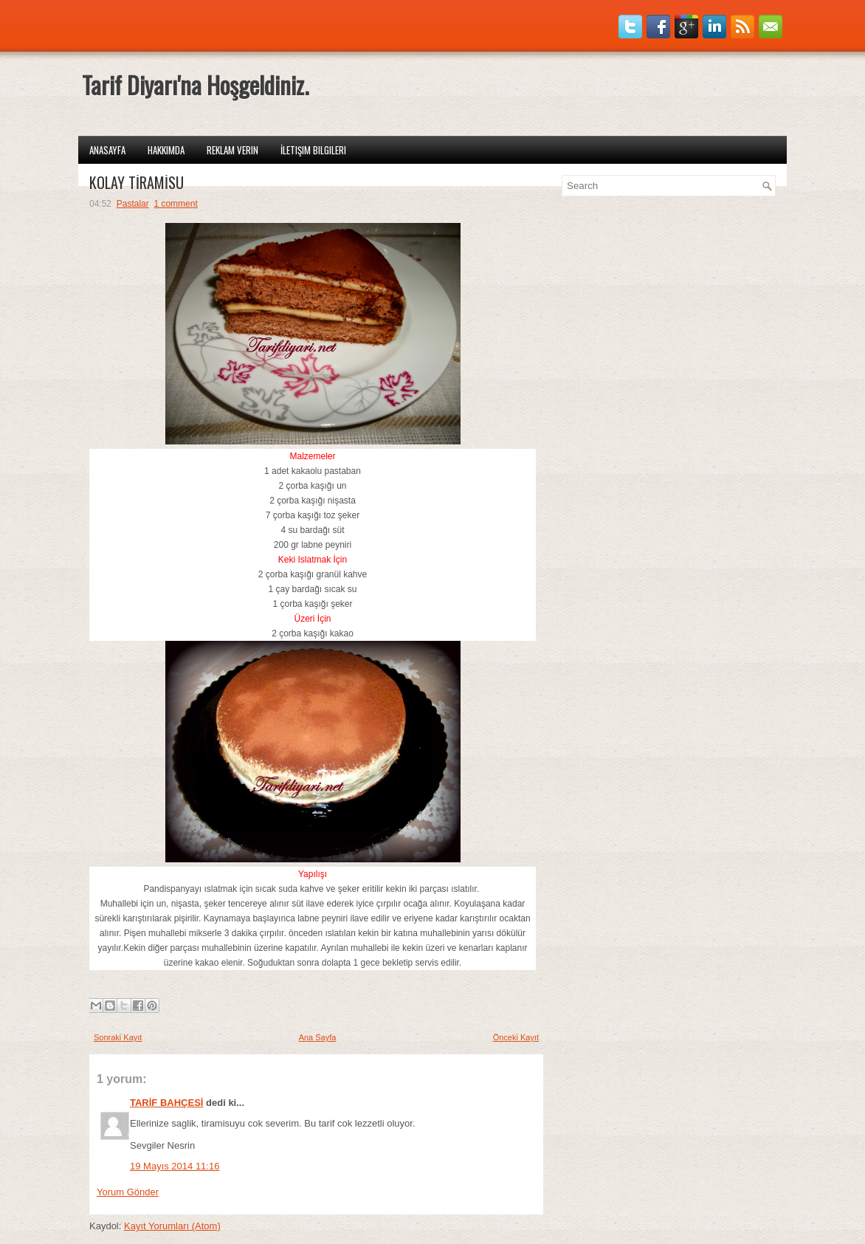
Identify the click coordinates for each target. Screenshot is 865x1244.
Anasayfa (107, 149)
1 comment (175, 204)
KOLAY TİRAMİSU (136, 182)
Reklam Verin (232, 149)
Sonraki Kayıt (118, 1037)
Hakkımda (166, 149)
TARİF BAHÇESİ (166, 1102)
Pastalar (133, 204)
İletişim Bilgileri (313, 149)
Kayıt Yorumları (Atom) (172, 1225)
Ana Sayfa (318, 1037)
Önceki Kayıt (516, 1037)
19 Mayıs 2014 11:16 (174, 1166)
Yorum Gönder (128, 1191)
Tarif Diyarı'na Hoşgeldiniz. (195, 84)
